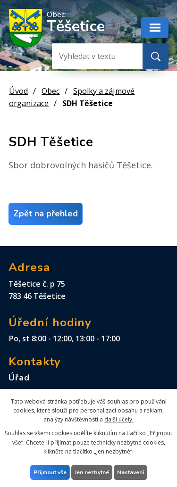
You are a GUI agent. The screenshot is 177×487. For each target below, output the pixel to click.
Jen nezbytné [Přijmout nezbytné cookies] (92, 472)
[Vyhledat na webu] (89, 56)
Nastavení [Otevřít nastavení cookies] (130, 472)
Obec (50, 91)
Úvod (18, 91)
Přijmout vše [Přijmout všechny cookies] (50, 472)
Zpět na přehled (45, 213)
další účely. (119, 419)
